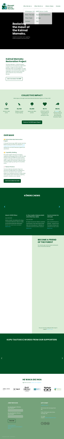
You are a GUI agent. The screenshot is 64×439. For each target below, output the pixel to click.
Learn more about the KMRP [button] (14, 79)
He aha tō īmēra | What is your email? (14, 414)
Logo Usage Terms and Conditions (15, 427)
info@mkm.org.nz (44, 405)
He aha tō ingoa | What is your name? (14, 408)
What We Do (38, 6)
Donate (58, 6)
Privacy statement (12, 425)
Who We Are (27, 6)
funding (57, 111)
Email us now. (50, 329)
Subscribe (11, 421)
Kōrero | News (49, 6)
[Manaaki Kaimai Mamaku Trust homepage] (8, 6)
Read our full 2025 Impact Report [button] (32, 122)
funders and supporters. (36, 382)
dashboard (12, 436)
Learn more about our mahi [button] (12, 181)
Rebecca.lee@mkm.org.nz (50, 417)
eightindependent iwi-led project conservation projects (14, 145)
